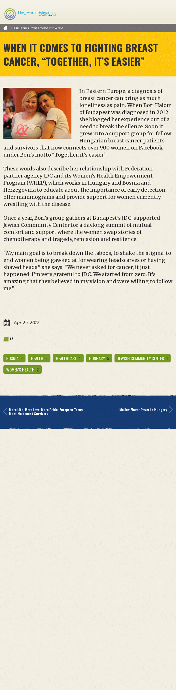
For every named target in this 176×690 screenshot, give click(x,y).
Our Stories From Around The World (38, 28)
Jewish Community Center (142, 358)
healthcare (68, 358)
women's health (22, 369)
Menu (166, 12)
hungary (99, 358)
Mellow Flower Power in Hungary (146, 410)
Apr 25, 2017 (21, 322)
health (39, 358)
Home (5, 28)
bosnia (14, 358)
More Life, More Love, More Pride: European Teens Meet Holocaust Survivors (43, 412)
